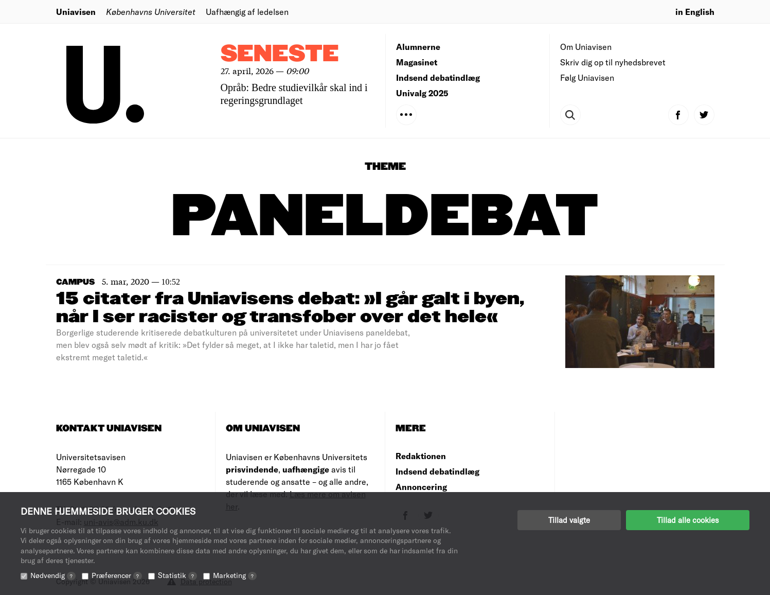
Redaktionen (421, 456)
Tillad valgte (569, 519)
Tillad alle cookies (688, 519)
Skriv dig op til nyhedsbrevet (613, 62)
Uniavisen (76, 11)
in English (694, 11)
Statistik (177, 575)
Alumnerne (418, 46)
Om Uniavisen (586, 46)
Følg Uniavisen (587, 77)
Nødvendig (53, 575)
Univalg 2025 (422, 93)
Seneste (280, 54)
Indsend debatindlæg (438, 77)
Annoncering (421, 487)
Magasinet (416, 62)
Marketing (235, 575)
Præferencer (117, 575)
